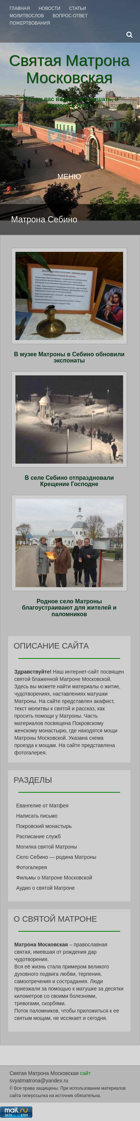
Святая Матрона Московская (69, 69)
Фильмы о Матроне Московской (54, 878)
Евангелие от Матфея (42, 805)
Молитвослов (27, 15)
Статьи (77, 8)
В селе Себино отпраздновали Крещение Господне (69, 481)
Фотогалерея (31, 867)
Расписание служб (38, 836)
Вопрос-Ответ (70, 15)
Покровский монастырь (44, 826)
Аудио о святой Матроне (45, 888)
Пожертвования (30, 23)
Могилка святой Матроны (46, 847)
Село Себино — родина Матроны (56, 857)
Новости (49, 8)
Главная (20, 8)
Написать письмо (36, 816)
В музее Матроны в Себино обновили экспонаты (69, 357)
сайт (85, 1073)
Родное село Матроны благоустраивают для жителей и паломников (69, 607)
